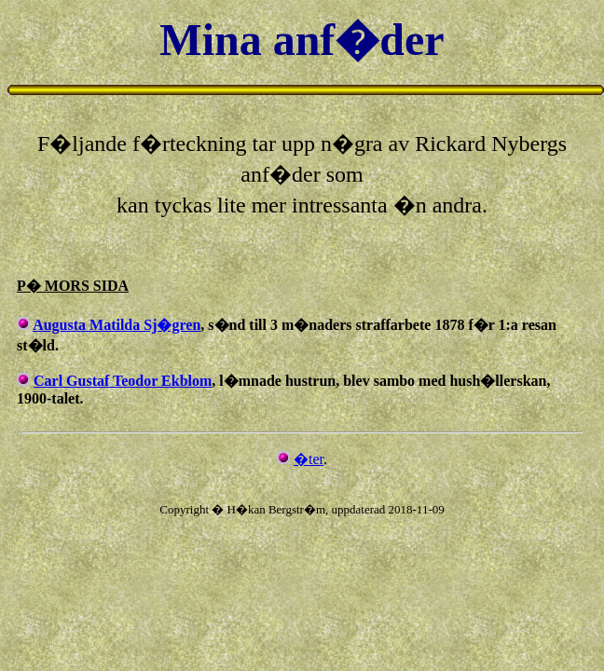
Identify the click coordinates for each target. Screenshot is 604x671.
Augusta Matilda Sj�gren (116, 325)
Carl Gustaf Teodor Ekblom (123, 381)
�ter (308, 459)
